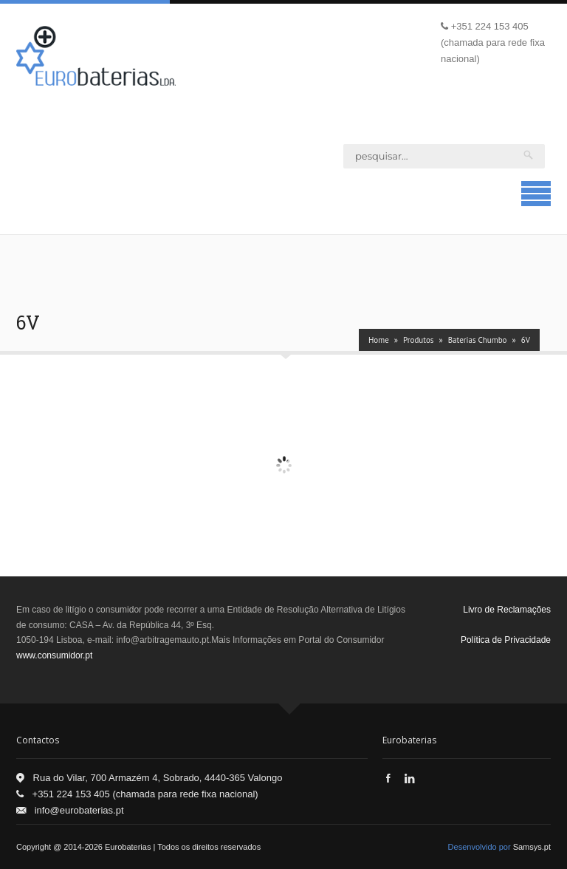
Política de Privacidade (506, 640)
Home (378, 340)
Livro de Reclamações (507, 609)
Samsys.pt (532, 846)
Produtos (418, 340)
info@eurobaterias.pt (79, 810)
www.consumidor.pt (54, 655)
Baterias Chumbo (477, 340)
